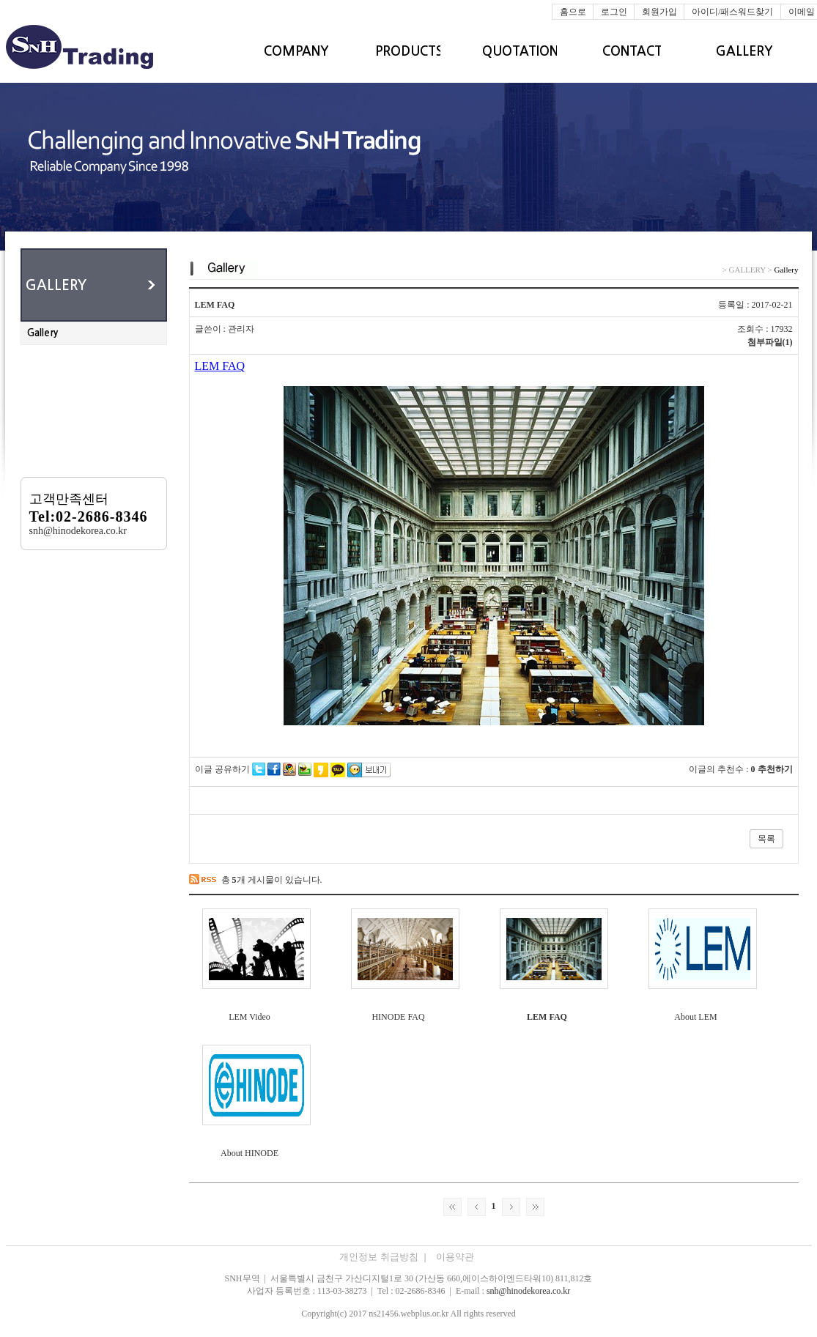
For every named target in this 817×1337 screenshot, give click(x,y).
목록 (766, 839)
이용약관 (455, 1256)
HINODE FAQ (397, 1017)
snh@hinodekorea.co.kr (528, 1291)
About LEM (695, 1017)
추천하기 (775, 769)
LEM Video (249, 1017)
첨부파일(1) (770, 342)
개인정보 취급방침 (383, 1256)
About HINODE (249, 1153)
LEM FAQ (547, 1017)
